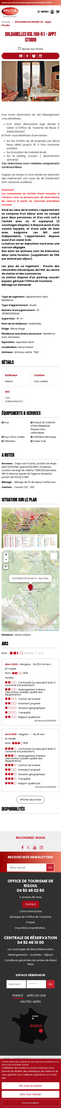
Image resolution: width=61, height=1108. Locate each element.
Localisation (27, 56)
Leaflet (39, 630)
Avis (34, 56)
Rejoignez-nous (30, 837)
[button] (57, 12)
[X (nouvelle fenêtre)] (28, 847)
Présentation (21, 56)
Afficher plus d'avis (30, 799)
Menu (45, 11)
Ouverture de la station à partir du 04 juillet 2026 (26, 2)
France (17, 995)
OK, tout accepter (30, 1086)
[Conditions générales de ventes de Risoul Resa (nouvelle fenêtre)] (31, 962)
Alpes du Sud (36, 995)
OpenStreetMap (52, 630)
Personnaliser (30, 1103)
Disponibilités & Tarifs (40, 56)
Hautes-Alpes (30, 1002)
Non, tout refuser (30, 1094)
